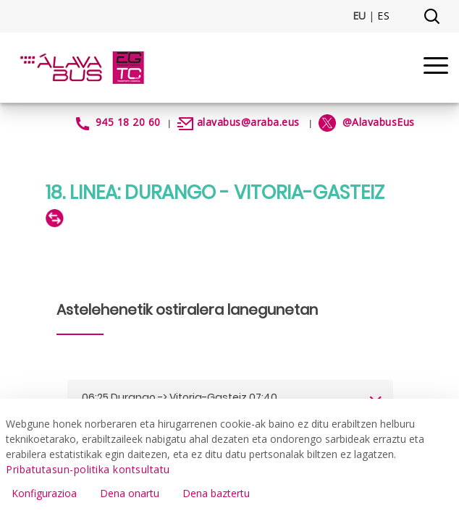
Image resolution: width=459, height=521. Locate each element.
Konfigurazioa (44, 493)
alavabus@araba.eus (248, 122)
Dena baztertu (216, 493)
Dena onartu (129, 493)
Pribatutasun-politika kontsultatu (88, 469)
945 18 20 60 (128, 122)
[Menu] (436, 67)
